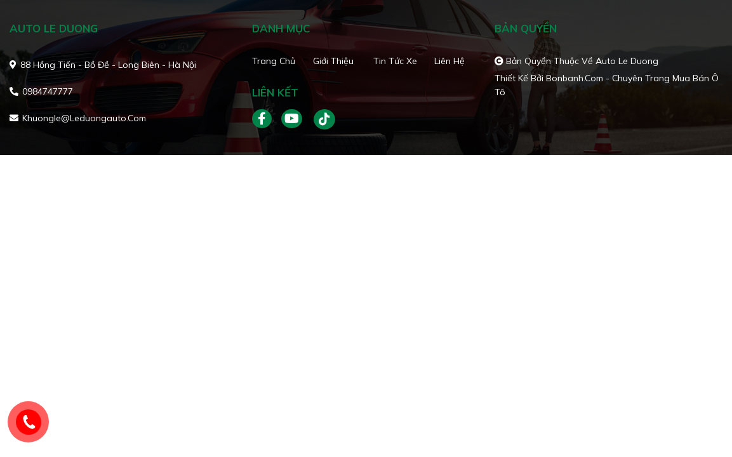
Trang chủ (273, 61)
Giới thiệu (333, 61)
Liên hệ (449, 61)
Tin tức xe (395, 61)
